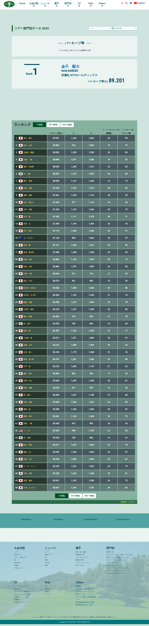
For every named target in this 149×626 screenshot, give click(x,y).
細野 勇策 (28, 195)
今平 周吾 (28, 209)
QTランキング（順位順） (22, 593)
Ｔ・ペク (27, 431)
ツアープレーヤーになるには (85, 593)
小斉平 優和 (29, 309)
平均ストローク (111, 564)
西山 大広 (28, 281)
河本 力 (27, 224)
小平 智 (27, 366)
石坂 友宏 (28, 267)
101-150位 (67, 124)
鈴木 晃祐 (28, 445)
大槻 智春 (28, 402)
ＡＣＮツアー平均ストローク (115, 575)
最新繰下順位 (80, 562)
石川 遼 (27, 217)
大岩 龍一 (28, 352)
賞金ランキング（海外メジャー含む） (118, 559)
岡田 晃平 (28, 416)
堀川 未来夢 (29, 167)
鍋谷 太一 (28, 452)
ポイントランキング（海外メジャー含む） (120, 556)
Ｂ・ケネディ (29, 238)
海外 (46, 562)
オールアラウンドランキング (115, 562)
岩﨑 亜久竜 (29, 359)
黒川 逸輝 (28, 316)
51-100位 (53, 124)
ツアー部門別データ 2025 (33, 28)
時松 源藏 (28, 388)
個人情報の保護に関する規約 (85, 604)
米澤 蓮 (27, 245)
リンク (78, 601)
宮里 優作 (28, 481)
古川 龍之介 (29, 202)
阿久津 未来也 (30, 288)
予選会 (16, 567)
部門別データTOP (125, 502)
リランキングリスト (82, 559)
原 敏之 (27, 395)
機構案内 (78, 588)
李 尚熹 (27, 438)
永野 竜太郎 (29, 252)
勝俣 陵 (27, 409)
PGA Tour (17, 564)
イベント (48, 596)
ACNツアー (17, 556)
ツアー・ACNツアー (20, 559)
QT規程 (16, 599)
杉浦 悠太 (28, 259)
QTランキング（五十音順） (23, 596)
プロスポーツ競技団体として (85, 591)
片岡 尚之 (28, 381)
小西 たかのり (30, 488)
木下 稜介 (28, 231)
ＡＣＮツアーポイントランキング (117, 570)
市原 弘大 (28, 459)
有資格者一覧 (80, 556)
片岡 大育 (28, 274)
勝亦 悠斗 (28, 374)
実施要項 (17, 601)
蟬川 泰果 (28, 181)
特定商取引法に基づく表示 (84, 607)
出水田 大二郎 (30, 295)
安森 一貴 (28, 423)
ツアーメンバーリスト (83, 564)
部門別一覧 (110, 554)
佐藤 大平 (28, 345)
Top (46, 588)
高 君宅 (27, 324)
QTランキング (80, 567)
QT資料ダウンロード (20, 604)
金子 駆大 (71, 66)
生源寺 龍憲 (29, 152)
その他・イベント (19, 570)
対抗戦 (47, 593)
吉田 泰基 (28, 188)
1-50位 (39, 124)
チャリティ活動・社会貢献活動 (86, 599)
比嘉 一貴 (28, 160)
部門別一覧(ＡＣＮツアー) (114, 567)
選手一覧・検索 (81, 554)
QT (15, 562)
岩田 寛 (27, 331)
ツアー (16, 554)
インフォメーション (20, 588)
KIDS (46, 567)
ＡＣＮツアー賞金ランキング (115, 572)
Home (23, 3)
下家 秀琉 (28, 473)
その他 (47, 564)
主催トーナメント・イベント (85, 596)
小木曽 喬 (28, 338)
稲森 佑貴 (28, 302)
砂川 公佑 (28, 145)
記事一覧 (17, 591)
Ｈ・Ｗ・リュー (30, 466)
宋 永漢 (27, 174)
